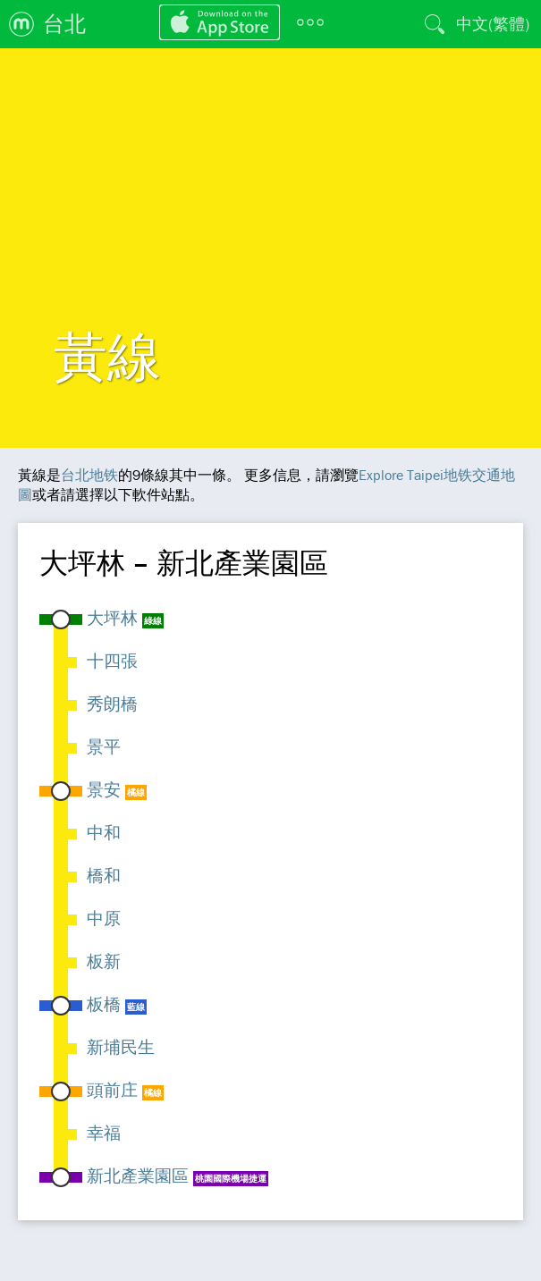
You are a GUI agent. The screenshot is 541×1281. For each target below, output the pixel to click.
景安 (104, 789)
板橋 (104, 1004)
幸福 (104, 1132)
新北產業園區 (138, 1175)
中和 (104, 832)
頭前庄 (112, 1089)
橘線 (136, 792)
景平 (104, 746)
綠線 (153, 621)
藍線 (136, 1007)
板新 (104, 961)
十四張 (112, 660)
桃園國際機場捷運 (230, 1178)
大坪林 (112, 617)
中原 (104, 918)
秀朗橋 (112, 703)
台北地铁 (89, 475)
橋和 (104, 875)
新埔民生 (121, 1047)
